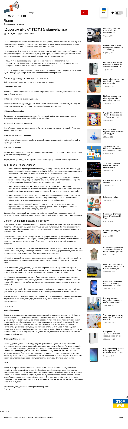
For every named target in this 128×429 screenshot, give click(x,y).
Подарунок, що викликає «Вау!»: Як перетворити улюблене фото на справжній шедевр (112, 116)
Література (10, 34)
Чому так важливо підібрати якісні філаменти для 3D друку (113, 132)
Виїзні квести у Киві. (111, 197)
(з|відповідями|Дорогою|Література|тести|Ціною (30, 387)
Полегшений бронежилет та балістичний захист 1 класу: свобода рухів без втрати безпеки (113, 251)
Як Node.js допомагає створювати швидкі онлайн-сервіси (111, 165)
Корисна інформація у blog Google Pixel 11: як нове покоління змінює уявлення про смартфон (113, 82)
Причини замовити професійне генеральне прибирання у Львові (112, 300)
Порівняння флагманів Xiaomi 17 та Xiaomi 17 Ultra (112, 216)
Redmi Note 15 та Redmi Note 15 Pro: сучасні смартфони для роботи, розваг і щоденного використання (112, 285)
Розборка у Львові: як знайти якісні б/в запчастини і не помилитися (111, 32)
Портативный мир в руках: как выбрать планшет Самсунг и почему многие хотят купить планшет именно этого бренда (113, 353)
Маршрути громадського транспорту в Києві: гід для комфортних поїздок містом (113, 267)
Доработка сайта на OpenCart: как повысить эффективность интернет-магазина (113, 150)
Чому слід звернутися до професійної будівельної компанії (113, 317)
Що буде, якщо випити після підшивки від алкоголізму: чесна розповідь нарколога (112, 99)
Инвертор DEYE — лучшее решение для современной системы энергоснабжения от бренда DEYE (112, 336)
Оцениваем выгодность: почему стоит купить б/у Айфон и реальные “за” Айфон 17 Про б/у (112, 65)
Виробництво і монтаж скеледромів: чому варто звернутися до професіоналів (113, 48)
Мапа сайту (4, 411)
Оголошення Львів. (30, 417)
